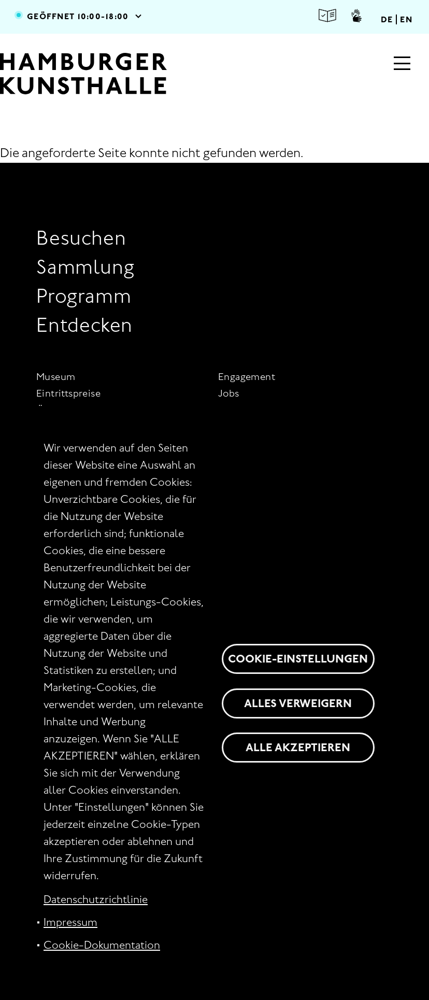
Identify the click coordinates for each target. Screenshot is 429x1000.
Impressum (70, 922)
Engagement (246, 377)
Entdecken (84, 325)
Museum (55, 377)
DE (387, 19)
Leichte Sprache (327, 16)
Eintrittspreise (68, 393)
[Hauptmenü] (402, 64)
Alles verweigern (298, 703)
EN (406, 19)
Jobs (228, 393)
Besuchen (81, 238)
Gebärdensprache (356, 15)
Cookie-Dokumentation (102, 945)
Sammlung (85, 267)
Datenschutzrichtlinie (96, 899)
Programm (83, 296)
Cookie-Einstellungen (298, 659)
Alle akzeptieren (298, 747)
